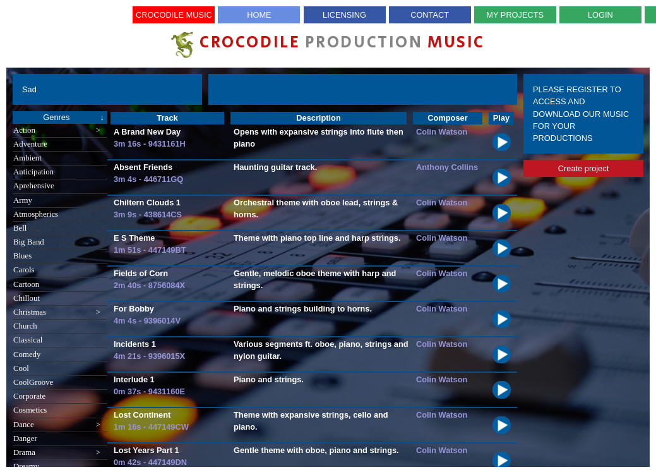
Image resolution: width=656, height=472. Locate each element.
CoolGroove (33, 382)
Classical (27, 340)
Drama (56, 453)
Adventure (30, 144)
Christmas (56, 312)
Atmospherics (35, 214)
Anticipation (33, 171)
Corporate (29, 396)
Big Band (28, 242)
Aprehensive (33, 185)
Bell (20, 228)
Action (56, 130)
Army (22, 200)
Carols (23, 269)
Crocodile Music (174, 15)
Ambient (27, 158)
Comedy (26, 354)
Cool (21, 368)
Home (259, 15)
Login (600, 15)
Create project (583, 168)
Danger (25, 438)
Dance (56, 425)
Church (25, 326)
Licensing (344, 15)
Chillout (26, 298)
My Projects (515, 15)
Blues (22, 255)
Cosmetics (30, 410)
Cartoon (26, 284)
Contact (429, 15)
